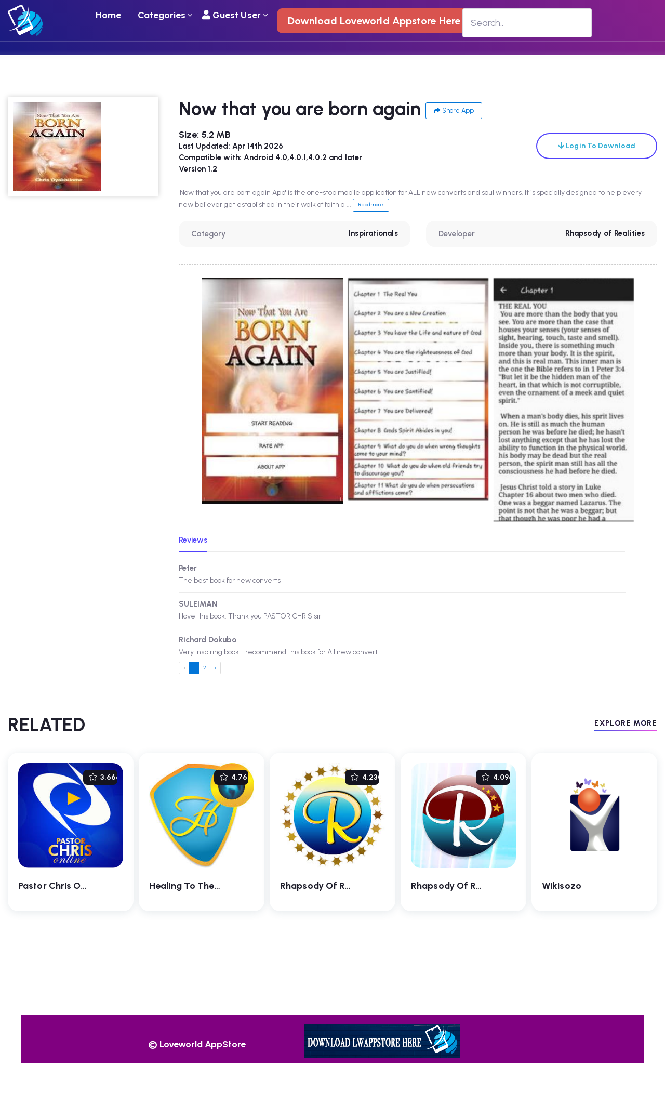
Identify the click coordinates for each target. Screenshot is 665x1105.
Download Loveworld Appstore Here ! (377, 21)
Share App (454, 110)
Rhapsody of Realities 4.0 (336, 885)
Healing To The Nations (199, 885)
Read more (370, 204)
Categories (162, 15)
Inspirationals (373, 233)
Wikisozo (561, 885)
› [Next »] (215, 667)
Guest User (231, 15)
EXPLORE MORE (625, 723)
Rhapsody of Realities (605, 233)
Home (108, 15)
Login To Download (596, 145)
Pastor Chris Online (59, 885)
